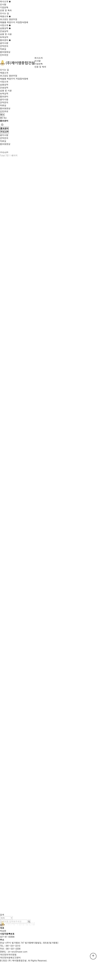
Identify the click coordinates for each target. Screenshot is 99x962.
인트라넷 (4, 54)
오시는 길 (4, 13)
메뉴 (2, 114)
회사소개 (5, 1)
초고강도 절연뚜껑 (8, 19)
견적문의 (4, 46)
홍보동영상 (5, 51)
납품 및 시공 (6, 34)
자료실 (3, 49)
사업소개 (5, 25)
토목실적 (4, 37)
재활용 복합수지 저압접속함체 (14, 22)
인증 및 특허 (6, 10)
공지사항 (4, 43)
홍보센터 (5, 40)
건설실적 (4, 31)
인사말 (3, 4)
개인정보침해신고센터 (10, 957)
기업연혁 (4, 7)
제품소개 (5, 16)
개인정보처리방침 (8, 954)
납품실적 (5, 28)
